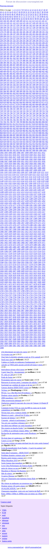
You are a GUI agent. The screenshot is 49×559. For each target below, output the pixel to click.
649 (20, 100)
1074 (27, 166)
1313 (27, 212)
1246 (22, 199)
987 (46, 148)
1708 (22, 291)
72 (24, 16)
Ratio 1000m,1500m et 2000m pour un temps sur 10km (21, 494)
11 (28, 10)
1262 (43, 201)
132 (46, 23)
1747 (2, 300)
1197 (2, 190)
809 (4, 124)
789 (37, 120)
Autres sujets (7, 541)
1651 (14, 280)
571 (11, 89)
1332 (14, 216)
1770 (6, 304)
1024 (2, 157)
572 (14, 89)
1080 (6, 168)
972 (46, 146)
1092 (10, 170)
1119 (26, 174)
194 (4, 34)
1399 (18, 229)
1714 (2, 293)
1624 (39, 273)
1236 (27, 196)
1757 (43, 300)
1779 (43, 304)
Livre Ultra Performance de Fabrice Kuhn (16, 466)
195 (7, 34)
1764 (27, 302)
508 (1, 80)
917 (14, 139)
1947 (10, 339)
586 (11, 91)
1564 (18, 262)
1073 (22, 166)
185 (24, 32)
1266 (14, 203)
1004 (10, 153)
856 (11, 131)
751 (11, 115)
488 (33, 76)
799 (20, 122)
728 (33, 111)
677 (14, 104)
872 (14, 133)
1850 (18, 319)
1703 (2, 291)
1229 (43, 194)
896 (43, 135)
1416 (43, 232)
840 (7, 128)
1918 (27, 332)
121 (11, 23)
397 (30, 63)
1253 (6, 201)
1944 (43, 337)
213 (17, 36)
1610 (27, 271)
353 (33, 56)
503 (33, 78)
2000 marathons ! (7, 398)
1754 (31, 300)
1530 (14, 256)
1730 (22, 295)
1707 (18, 291)
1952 (31, 339)
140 (24, 25)
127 (30, 23)
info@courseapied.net (33, 547)
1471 (43, 242)
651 (27, 100)
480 (7, 76)
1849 (14, 319)
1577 (27, 264)
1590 (35, 267)
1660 (6, 282)
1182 (38, 185)
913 (1, 139)
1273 (43, 203)
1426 (39, 234)
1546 (35, 258)
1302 (27, 210)
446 (43, 69)
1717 (14, 293)
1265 (10, 203)
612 (46, 93)
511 (11, 80)
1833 (39, 315)
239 (4, 41)
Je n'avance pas (7, 354)
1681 (2, 286)
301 (11, 49)
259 (20, 43)
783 (17, 120)
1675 (22, 284)
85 (5, 19)
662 (14, 102)
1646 (39, 278)
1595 (10, 269)
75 (31, 16)
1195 (43, 188)
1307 (2, 212)
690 (7, 106)
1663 (18, 282)
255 (7, 43)
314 (4, 52)
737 (14, 113)
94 (26, 19)
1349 (39, 218)
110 (24, 21)
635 (24, 98)
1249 (35, 199)
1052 (27, 161)
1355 (18, 221)
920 (24, 139)
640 (40, 98)
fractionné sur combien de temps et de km (16, 385)
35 (35, 12)
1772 (14, 304)
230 (24, 38)
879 (37, 133)
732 (46, 111)
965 (24, 146)
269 (4, 45)
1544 (27, 258)
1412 (27, 232)
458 (33, 71)
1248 (31, 199)
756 (27, 115)
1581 (43, 264)
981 (27, 148)
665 (24, 102)
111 (27, 21)
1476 (18, 245)
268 (1, 45)
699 (37, 106)
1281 (31, 205)
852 (46, 128)
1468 (31, 242)
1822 (39, 313)
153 (17, 27)
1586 (18, 267)
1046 (2, 161)
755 (24, 115)
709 (20, 109)
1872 (18, 324)
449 (4, 71)
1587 (22, 267)
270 (7, 45)
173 (33, 30)
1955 (43, 339)
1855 (39, 319)
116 (43, 21)
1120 (30, 174)
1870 (10, 324)
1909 (35, 330)
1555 (27, 260)
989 (4, 150)
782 (14, 120)
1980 (10, 346)
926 (43, 139)
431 (43, 67)
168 (17, 30)
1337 (35, 216)
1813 (2, 313)
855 (7, 131)
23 (8, 12)
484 (20, 76)
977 (14, 148)
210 (7, 36)
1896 (27, 328)
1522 (27, 253)
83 (1, 19)
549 (37, 85)
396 (27, 63)
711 (27, 109)
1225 (27, 194)
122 (14, 23)
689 (4, 106)
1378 (22, 225)
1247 (27, 199)
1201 (18, 190)
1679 (39, 284)
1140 (14, 179)
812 (14, 124)
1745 (39, 297)
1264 (6, 203)
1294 (39, 207)
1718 (18, 293)
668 (33, 102)
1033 (39, 157)
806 (43, 122)
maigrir (4, 536)
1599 (27, 269)
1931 (35, 335)
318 (17, 52)
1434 (27, 236)
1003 (6, 153)
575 (24, 89)
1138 (6, 179)
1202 (22, 190)
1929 (27, 335)
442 (30, 69)
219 (37, 36)
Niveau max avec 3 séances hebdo (14, 413)
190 (40, 32)
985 (40, 148)
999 (37, 150)
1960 (18, 341)
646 (11, 100)
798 (17, 122)
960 (7, 146)
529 (20, 82)
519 (37, 80)
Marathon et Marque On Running (13, 471)
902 (14, 137)
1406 (2, 232)
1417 (2, 234)
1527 (2, 256)
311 (43, 49)
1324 (27, 214)
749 (4, 115)
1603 (43, 269)
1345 (22, 218)
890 (24, 135)
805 (40, 122)
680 (24, 104)
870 (7, 133)
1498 (18, 249)
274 (20, 45)
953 (33, 144)
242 (14, 41)
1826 (10, 315)
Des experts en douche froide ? (12, 428)
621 (27, 95)
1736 (2, 297)
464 (4, 74)
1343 (14, 218)
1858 (6, 321)
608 (33, 93)
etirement (5, 523)
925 (40, 139)
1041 (27, 159)
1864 (31, 321)
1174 (6, 185)
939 (37, 142)
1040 (22, 159)
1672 (10, 284)
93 (24, 19)
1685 (18, 286)
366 (27, 58)
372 (46, 58)
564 (37, 87)
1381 (35, 225)
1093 (14, 170)
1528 (6, 256)
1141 (18, 179)
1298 (10, 210)
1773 (18, 304)
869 (4, 133)
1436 (35, 236)
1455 (22, 240)
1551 (10, 260)
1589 (31, 267)
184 (20, 32)
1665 (27, 282)
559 (20, 87)
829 (20, 126)
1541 (14, 258)
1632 (27, 275)
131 (43, 23)
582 (46, 89)
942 (46, 142)
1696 (18, 289)
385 (40, 60)
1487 (18, 247)
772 (30, 117)
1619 (18, 273)
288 (17, 47)
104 (4, 21)
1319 (6, 214)
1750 (14, 300)
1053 (31, 161)
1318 (2, 214)
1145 (34, 179)
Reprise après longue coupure (12, 458)
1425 (35, 234)
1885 (27, 326)
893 (33, 135)
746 (43, 113)
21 (3, 12)
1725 (2, 295)
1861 (18, 321)
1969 (10, 343)
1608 (18, 271)
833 (33, 126)
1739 (14, 297)
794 (4, 122)
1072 (18, 166)
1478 (27, 245)
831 (27, 126)
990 (7, 150)
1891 (6, 328)
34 (33, 12)
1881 (10, 326)
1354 (14, 221)
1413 (31, 232)
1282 (35, 205)
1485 (10, 247)
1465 (18, 242)
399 (37, 63)
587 (14, 91)
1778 (39, 304)
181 (11, 32)
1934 (2, 337)
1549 (2, 260)
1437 (39, 236)
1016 (14, 155)
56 (35, 14)
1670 (2, 284)
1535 (35, 256)
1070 (10, 166)
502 (30, 78)
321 (27, 52)
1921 (39, 332)
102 (47, 19)
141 (27, 25)
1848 (10, 319)
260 (24, 43)
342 (46, 54)
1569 (39, 262)
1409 (14, 232)
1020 (31, 155)
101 (43, 19)
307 (30, 49)
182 (14, 32)
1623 (35, 273)
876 (27, 133)
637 (30, 98)
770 (24, 117)
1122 (38, 174)
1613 (39, 271)
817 (30, 124)
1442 (14, 238)
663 (17, 102)
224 (4, 38)
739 (20, 113)
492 (46, 76)
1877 (39, 324)
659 (4, 102)
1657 (39, 280)
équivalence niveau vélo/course (12, 369)
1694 (10, 289)
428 (33, 67)
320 (24, 52)
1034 (43, 157)
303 (17, 49)
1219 (2, 194)
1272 (39, 203)
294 (37, 47)
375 (7, 60)
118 (1, 23)
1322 (18, 214)
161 (43, 27)
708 (17, 109)
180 (7, 32)
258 (17, 43)
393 (17, 63)
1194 (38, 188)
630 (7, 98)
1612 (35, 271)
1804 (10, 311)
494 (4, 78)
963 (17, 146)
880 (40, 133)
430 (40, 67)
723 (17, 111)
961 (11, 146)
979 (20, 148)
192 (46, 32)
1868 (2, 324)
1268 (22, 203)
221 (43, 36)
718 (1, 111)
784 (20, 120)
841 (11, 128)
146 (43, 25)
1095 (22, 170)
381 (27, 60)
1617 (10, 273)
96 (31, 19)
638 (33, 98)
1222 (14, 194)
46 (12, 14)
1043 (35, 159)
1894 (18, 328)
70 (19, 16)
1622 (31, 273)
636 (27, 98)
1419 (10, 234)
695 (24, 106)
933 (17, 142)
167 (14, 30)
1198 (6, 190)
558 (17, 87)
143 (33, 25)
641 (43, 98)
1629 (14, 275)
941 (43, 142)
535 (40, 82)
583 (1, 91)
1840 (22, 317)
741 (27, 113)
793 (1, 122)
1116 (14, 174)
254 (4, 43)
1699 (31, 289)
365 (24, 58)
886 (11, 135)
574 (20, 89)
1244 (14, 199)
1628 (10, 275)
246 (27, 41)
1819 (27, 313)
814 (20, 124)
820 (40, 124)
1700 (35, 289)
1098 (35, 170)
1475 (14, 245)
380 (24, 60)
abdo (4, 531)
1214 (27, 192)
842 (14, 128)
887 (14, 135)
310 (40, 49)
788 (33, 120)
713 (33, 109)
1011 (39, 153)
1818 (22, 313)
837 (46, 126)
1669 (43, 282)
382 (30, 60)
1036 (6, 159)
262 (30, 43)
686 (43, 104)
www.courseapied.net (16, 547)
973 (1, 148)
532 (30, 82)
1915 (14, 332)
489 (37, 76)
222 (46, 36)
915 (7, 139)
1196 (46, 188)
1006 (18, 153)
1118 (22, 174)
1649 (6, 280)
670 (40, 102)
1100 (43, 170)
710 (24, 109)
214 (20, 36)
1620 (22, 273)
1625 (43, 273)
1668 (39, 282)
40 (47, 12)
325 (40, 52)
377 (14, 60)
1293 (35, 207)
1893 (14, 328)
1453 (14, 240)
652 (30, 100)
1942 (35, 337)
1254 (10, 201)
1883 (18, 326)
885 (7, 135)
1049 (14, 161)
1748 (6, 300)
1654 (27, 280)
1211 (14, 192)
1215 (31, 192)
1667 (35, 282)
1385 (6, 227)
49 (19, 14)
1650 (10, 280)
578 (33, 89)
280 (40, 45)
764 (4, 117)
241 (11, 41)
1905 (18, 330)
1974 (31, 343)
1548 (43, 258)
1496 (10, 249)
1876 (35, 324)
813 (17, 124)
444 (37, 69)
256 (11, 43)
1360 (39, 221)
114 (36, 21)
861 (27, 131)
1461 (2, 242)
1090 (2, 170)
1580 (39, 264)
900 (7, 137)
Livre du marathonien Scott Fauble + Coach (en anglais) (22, 448)
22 (5, 12)
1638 (6, 278)
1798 (31, 308)
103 (1, 21)
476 (43, 74)
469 (20, 74)
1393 (39, 227)
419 (4, 67)
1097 (31, 170)
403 (1, 65)
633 (17, 98)
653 (33, 100)
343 (1, 56)
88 (12, 19)
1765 (31, 302)
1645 (35, 278)
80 (42, 16)
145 (40, 25)
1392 (35, 227)
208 (1, 36)
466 (11, 74)
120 (7, 23)
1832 (35, 315)
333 (17, 54)
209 (4, 36)
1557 (35, 260)
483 (17, 76)
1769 (2, 304)
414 (37, 65)
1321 (14, 214)
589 (20, 91)
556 (11, 87)
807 (46, 122)
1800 (39, 308)
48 (17, 14)
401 (43, 63)
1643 (27, 278)
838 (1, 128)
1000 (40, 150)
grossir (4, 533)
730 (40, 111)
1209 (6, 192)
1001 (45, 150)
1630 (18, 275)
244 (20, 41)
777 (46, 117)
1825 (6, 315)
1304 (35, 210)
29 (22, 12)
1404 (39, 229)
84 (3, 19)
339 (37, 54)
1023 (43, 155)
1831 (31, 315)
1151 (10, 181)
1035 (2, 159)
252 (46, 41)
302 (14, 49)
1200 (14, 190)
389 (4, 63)
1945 (2, 339)
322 (30, 52)
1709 (27, 291)
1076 (35, 166)
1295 (43, 207)
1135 (43, 177)
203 (33, 34)
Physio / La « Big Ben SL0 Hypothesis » (16, 393)
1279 (22, 205)
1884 (22, 326)
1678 (35, 284)
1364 (10, 223)
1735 (43, 295)
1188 (14, 188)
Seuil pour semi (7, 360)
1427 (43, 234)
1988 (43, 346)
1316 (39, 212)
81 (45, 16)
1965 (39, 341)
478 (1, 76)
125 (23, 23)
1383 (43, 225)
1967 (2, 343)
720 (7, 111)
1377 (18, 225)
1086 (31, 168)
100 (40, 19)
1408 (10, 232)
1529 (10, 256)
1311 (18, 212)
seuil (4, 515)
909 (37, 137)
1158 (38, 181)
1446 (31, 238)
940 (40, 142)
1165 (18, 183)
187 (30, 32)
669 (37, 102)
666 (27, 102)
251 (43, 41)
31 (26, 12)
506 (43, 78)
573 (17, 89)
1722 (35, 293)
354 (37, 56)
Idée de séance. (6, 473)
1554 (22, 260)
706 (11, 109)
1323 (22, 214)
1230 (2, 196)
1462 (6, 242)
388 (1, 63)
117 (46, 21)
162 (46, 27)
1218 (43, 192)
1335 (27, 216)
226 (11, 38)
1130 (22, 177)
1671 (6, 284)
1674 (18, 284)
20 (1, 12)
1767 (39, 302)
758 (33, 115)
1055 (39, 161)
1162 (6, 183)
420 (7, 67)
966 (27, 146)
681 (27, 104)
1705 (10, 291)
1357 (27, 221)
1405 (43, 229)
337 (30, 54)
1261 (39, 201)
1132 (30, 177)
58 (40, 14)
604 (20, 93)
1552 (14, 260)
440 (24, 69)
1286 (6, 207)
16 (40, 10)
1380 (31, 225)
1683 (10, 286)
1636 (43, 275)
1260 (35, 201)
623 (33, 95)
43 (5, 14)
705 (7, 109)
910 (40, 137)
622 (30, 95)
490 (40, 76)
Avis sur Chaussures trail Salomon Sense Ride (18, 479)
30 (24, 12)
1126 (6, 177)
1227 (35, 194)
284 (4, 47)
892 (30, 135)
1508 (14, 251)
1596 (14, 269)
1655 (31, 280)
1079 (2, 168)
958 (1, 146)
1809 (31, 311)
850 (40, 128)
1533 (27, 256)
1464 (14, 242)
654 (37, 100)
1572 (6, 264)
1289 (18, 207)
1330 (6, 216)
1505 (2, 251)
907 (30, 137)
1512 (31, 251)
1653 (22, 280)
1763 (22, 302)
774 (37, 117)
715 (40, 109)
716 (43, 109)
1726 (6, 295)
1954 (39, 339)
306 (27, 49)
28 (19, 12)
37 (40, 12)
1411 (22, 232)
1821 (35, 313)
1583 (6, 267)
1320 (10, 214)
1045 (43, 159)
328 (1, 54)
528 (17, 82)
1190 (22, 188)
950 (24, 144)
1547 (39, 258)
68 (15, 16)
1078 (43, 166)
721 (11, 111)
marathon (5, 518)
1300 (18, 210)
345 (7, 56)
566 (43, 87)
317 (14, 52)
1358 (31, 221)
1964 (35, 341)
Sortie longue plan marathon (11, 463)
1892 (10, 328)
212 (14, 36)
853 (1, 131)
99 (38, 19)
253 (1, 43)
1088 (39, 168)
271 (11, 45)
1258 (27, 201)
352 (30, 56)
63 (3, 16)
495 (7, 78)
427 (30, 67)
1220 (6, 194)
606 (27, 93)
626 (43, 95)
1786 (27, 306)
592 (30, 91)
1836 (6, 317)
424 (20, 67)
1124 (46, 174)
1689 (35, 286)
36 (38, 12)
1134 (38, 177)
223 (1, 38)
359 (4, 58)
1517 (6, 253)
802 (30, 122)
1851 (22, 319)
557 (14, 87)
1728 (14, 295)
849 (37, 128)
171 (27, 30)
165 (7, 30)
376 (11, 60)
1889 (43, 326)
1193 (34, 188)
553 (1, 87)
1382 (39, 225)
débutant (5, 520)
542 (14, 85)
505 (40, 78)
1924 (6, 335)
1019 (27, 155)
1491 (35, 247)
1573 (10, 264)
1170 (38, 183)
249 (37, 41)
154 (20, 27)
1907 (27, 330)
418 (1, 67)
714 (37, 109)
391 (11, 63)
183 (17, 32)
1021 (35, 155)
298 (1, 49)
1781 (6, 306)
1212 (18, 192)
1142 (22, 179)
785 (24, 120)
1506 (6, 251)
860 (24, 131)
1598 (22, 269)
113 (33, 21)
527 (14, 82)
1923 (2, 335)
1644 (31, 278)
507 (46, 78)
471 (27, 74)
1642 (22, 278)
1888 (39, 326)
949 (20, 144)
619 (20, 95)
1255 (14, 201)
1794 (14, 308)
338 (33, 54)
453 (17, 71)
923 (33, 139)
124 (20, 23)
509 (4, 80)
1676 (27, 284)
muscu (4, 528)
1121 (34, 174)
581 (43, 89)
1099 (39, 170)
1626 (2, 275)
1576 (22, 264)
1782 (10, 306)
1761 (14, 302)
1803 (6, 311)
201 (27, 34)
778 (1, 120)
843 (17, 128)
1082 (14, 168)
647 (14, 100)
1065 (35, 163)
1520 (18, 253)
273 (17, 45)
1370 (35, 223)
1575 (18, 264)
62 (1, 16)
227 (14, 38)
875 (24, 133)
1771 (10, 304)
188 (33, 32)
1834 (43, 315)
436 (11, 69)
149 (4, 27)
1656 (35, 280)
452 (14, 71)
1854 (35, 319)
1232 (10, 196)
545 (24, 85)
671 (43, 102)
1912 (2, 332)
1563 (14, 262)
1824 (2, 315)
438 (17, 69)
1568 (35, 262)
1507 (10, 251)
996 (27, 150)
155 (24, 27)
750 (7, 115)
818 (33, 124)
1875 (31, 324)
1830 (27, 315)
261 (27, 43)
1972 (22, 343)
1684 (14, 286)
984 (37, 148)
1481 (39, 245)
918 (17, 139)
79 (40, 16)
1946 (6, 339)
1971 (18, 343)
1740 (18, 297)
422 (14, 67)
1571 (2, 264)
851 (43, 128)
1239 (39, 196)
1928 (22, 335)
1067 (43, 163)
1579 (35, 264)
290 (24, 47)
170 (24, 30)
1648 (2, 280)
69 (17, 16)
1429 (6, 236)
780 (7, 120)
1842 (31, 317)
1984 (27, 346)
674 (4, 104)
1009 (31, 153)
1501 (31, 249)
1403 (35, 229)
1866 (39, 321)
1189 (18, 188)
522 (46, 80)
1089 (43, 168)
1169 (34, 183)
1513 (35, 251)
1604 (2, 271)
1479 (31, 245)
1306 (43, 210)
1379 (27, 225)
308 (33, 49)
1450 (2, 240)
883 (1, 135)
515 (24, 80)
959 (4, 146)
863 (33, 131)
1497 (14, 249)
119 (4, 23)
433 (1, 69)
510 (7, 80)
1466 (22, 242)
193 (1, 34)
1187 (10, 188)
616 (11, 95)
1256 (18, 201)
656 (43, 100)
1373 (2, 225)
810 (7, 124)
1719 (22, 293)
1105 (18, 172)
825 (7, 126)
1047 (6, 161)
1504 (43, 249)
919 (20, 139)
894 (37, 135)
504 (37, 78)
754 (20, 115)
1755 (35, 300)
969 (37, 146)
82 (47, 16)
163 (1, 30)
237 (46, 38)
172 (30, 30)
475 (40, 74)
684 (37, 104)
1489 (27, 247)
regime (4, 538)
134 (4, 25)
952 (30, 144)
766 (11, 117)
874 (20, 133)
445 (40, 69)
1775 (27, 304)
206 (43, 34)
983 (33, 148)
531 (27, 82)
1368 (27, 223)
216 (27, 36)
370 (40, 58)
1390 (27, 227)
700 (40, 106)
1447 (35, 238)
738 (17, 113)
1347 (31, 218)
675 (7, 104)
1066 (39, 163)
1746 (43, 297)
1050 (18, 161)
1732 (31, 295)
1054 (35, 161)
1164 (14, 183)
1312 (22, 212)
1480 (35, 245)
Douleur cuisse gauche (9, 395)
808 (1, 124)
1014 (6, 155)
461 (43, 71)
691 (11, 106)
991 (11, 150)
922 (30, 139)
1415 (39, 232)
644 (4, 100)
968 (33, 146)
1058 (6, 163)
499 (20, 78)
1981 (14, 346)
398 (33, 63)
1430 (10, 236)
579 (37, 89)
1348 (35, 218)
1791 (2, 308)
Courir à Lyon (6, 441)
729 (37, 111)
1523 (31, 253)
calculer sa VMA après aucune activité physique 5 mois (22, 365)
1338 (39, 216)
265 (40, 43)
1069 (6, 166)
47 (15, 14)
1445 (27, 238)
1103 (10, 172)
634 (20, 98)
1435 (31, 236)
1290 (22, 207)
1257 (22, 201)
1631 (22, 275)
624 (37, 95)
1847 (6, 319)
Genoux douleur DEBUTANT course (15, 388)
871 (11, 133)
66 (10, 16)
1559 (43, 260)
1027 (14, 157)
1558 (39, 260)
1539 (6, 258)
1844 (39, 317)
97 (33, 19)
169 (20, 30)
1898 (35, 328)
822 (46, 124)
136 (11, 25)
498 (17, 78)
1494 (2, 249)
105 (7, 21)
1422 (22, 234)
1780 (2, 306)
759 (37, 115)
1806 (18, 311)
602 (14, 93)
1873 (22, 324)
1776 (31, 304)
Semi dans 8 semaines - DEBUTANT (15, 453)
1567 (31, 262)
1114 (6, 174)
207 (46, 34)
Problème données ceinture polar (13, 455)
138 (17, 25)
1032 (35, 157)
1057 (2, 163)
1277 (14, 205)
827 (14, 126)
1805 (14, 311)
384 (37, 60)
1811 (39, 311)
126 (27, 23)
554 (4, 87)
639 (37, 98)
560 (24, 87)
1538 (2, 258)
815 (24, 124)
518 (33, 80)
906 (27, 137)
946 (11, 144)
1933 (43, 335)
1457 (31, 240)
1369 (31, 223)
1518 (10, 253)
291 (27, 47)
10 (26, 10)
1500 (27, 249)
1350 (43, 218)
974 (4, 148)
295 (40, 47)
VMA (4, 510)
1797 (27, 308)
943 (1, 144)
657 (46, 100)
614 (4, 95)
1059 (10, 163)
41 (1, 14)
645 (7, 100)
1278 (18, 205)
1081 (10, 168)
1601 (35, 269)
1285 (2, 207)
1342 (10, 218)
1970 (14, 343)
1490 (31, 247)
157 (30, 27)
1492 (39, 247)
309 (37, 49)
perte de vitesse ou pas (9, 468)
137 (14, 25)
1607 (14, 271)
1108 (30, 172)
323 (33, 52)
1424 (31, 234)
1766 (35, 302)
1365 (14, 223)
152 (14, 27)
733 (1, 113)
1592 (43, 267)
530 (24, 82)
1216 (35, 192)
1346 (27, 218)
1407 (6, 232)
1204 (31, 190)
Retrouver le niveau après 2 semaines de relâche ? (19, 382)
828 (17, 126)
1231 (6, 196)
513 (17, 80)
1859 (10, 321)
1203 (26, 190)
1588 (27, 267)
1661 (10, 282)
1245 (18, 199)
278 (33, 45)
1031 (31, 157)
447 (46, 69)
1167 (26, 183)
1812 (43, 311)
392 (14, 63)
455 (24, 71)
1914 (10, 332)
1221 (10, 194)
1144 (30, 179)
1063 (27, 163)
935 (24, 142)
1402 (31, 229)
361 (11, 58)
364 (20, 58)
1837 (10, 317)
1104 (14, 172)
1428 (2, 236)
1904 (14, 330)
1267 (18, 203)
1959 (14, 341)
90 (17, 19)
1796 (22, 308)
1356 (22, 221)
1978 (2, 346)
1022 (39, 155)
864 (37, 131)
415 (40, 65)
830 (24, 126)
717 (46, 109)
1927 (18, 335)
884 (4, 135)
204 (37, 34)
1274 (2, 205)
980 (24, 148)
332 (14, 54)
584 (4, 91)
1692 (2, 289)
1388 (18, 227)
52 (26, 14)
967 (30, 146)
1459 (39, 240)
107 (14, 21)
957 (46, 144)
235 (40, 38)
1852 (27, 319)
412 (30, 65)
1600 (31, 269)
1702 (43, 289)
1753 (27, 300)
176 (43, 30)
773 (33, 117)
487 (30, 76)
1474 (10, 245)
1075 (31, 166)
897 (46, 135)
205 (40, 34)
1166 (22, 183)
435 (7, 69)
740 (24, 113)
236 (43, 38)
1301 (22, 210)
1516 (2, 253)
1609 (22, 271)
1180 (30, 185)
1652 (18, 280)
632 (14, 98)
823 (1, 126)
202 (30, 34)
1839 (18, 317)
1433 (22, 236)
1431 (14, 236)
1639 (10, 278)
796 (11, 122)
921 (27, 139)
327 (46, 52)
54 (31, 14)
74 (29, 16)
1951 (27, 339)
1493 (43, 247)
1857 (2, 321)
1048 (10, 161)
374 (4, 60)
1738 (10, 297)
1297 (6, 210)
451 (11, 71)
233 (33, 38)
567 (46, 87)
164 (4, 30)
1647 (43, 278)
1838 (14, 317)
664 (20, 102)
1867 (43, 321)
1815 (10, 313)
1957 (6, 341)
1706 (14, 291)
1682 (6, 286)
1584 (10, 267)
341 (43, 54)
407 (14, 65)
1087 (35, 168)
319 (20, 52)
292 (30, 47)
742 (30, 113)
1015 (10, 155)
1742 (27, 297)
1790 (43, 306)
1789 (39, 306)
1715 (6, 293)
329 (4, 54)
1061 (18, 163)
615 (7, 95)
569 (4, 89)
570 (7, 89)
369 (37, 58)
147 (46, 25)
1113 (2, 174)
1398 (14, 229)
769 (20, 117)
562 (30, 87)
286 (11, 47)
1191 (26, 188)
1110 (38, 172)
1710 (31, 291)
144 (37, 25)
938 (33, 142)
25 (12, 12)
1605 (6, 271)
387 (46, 60)
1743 (31, 297)
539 (4, 85)
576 (27, 89)
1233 (14, 196)
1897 (31, 328)
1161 (2, 183)
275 (24, 45)
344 (4, 56)
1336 (31, 216)
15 (37, 10)
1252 (2, 201)
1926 (14, 335)
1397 (10, 229)
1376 (14, 225)
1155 (26, 181)
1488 (22, 247)
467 (14, 74)
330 (7, 54)
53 (29, 14)
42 (3, 14)
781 (11, 120)
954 (37, 144)
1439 (2, 238)
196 (11, 34)
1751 (18, 300)
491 (43, 76)
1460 (43, 240)
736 (11, 113)
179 (4, 32)
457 (30, 71)
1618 (14, 273)
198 (17, 34)
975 (7, 148)
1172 (46, 183)
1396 (6, 229)
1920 (35, 332)
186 (27, 32)
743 (33, 113)
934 (20, 142)
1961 (22, 341)
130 (40, 23)
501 (27, 78)
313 (1, 52)
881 (43, 133)
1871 (14, 324)
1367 (22, 223)
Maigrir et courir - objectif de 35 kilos (15, 415)
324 (37, 52)
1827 (14, 315)
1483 (2, 247)
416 (43, 65)
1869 (6, 324)
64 (5, 16)
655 (40, 100)
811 (11, 124)
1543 (22, 258)
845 (24, 128)
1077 (39, 166)
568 (1, 89)
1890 (2, 328)
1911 (43, 330)
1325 (31, 214)
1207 (43, 190)
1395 (2, 229)
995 (24, 150)
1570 (43, 262)
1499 (22, 249)
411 (27, 65)
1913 (6, 332)
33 (31, 12)
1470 (39, 242)
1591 (39, 267)
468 (17, 74)
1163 (10, 183)
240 (7, 41)
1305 (39, 210)
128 (33, 23)
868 (1, 133)
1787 (31, 306)
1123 (42, 174)
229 (20, 38)
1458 (35, 240)
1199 (10, 190)
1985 (31, 346)
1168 (30, 183)
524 (4, 82)
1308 (6, 212)
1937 (14, 337)
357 (46, 56)
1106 (22, 172)
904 (20, 137)
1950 (22, 339)
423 (17, 67)
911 (43, 137)
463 (1, 74)
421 (11, 67)
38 (42, 12)
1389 (22, 227)
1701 (39, 289)
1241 (2, 199)
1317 (43, 212)
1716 (10, 293)
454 (20, 71)
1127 (10, 177)
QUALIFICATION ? (9, 488)
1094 (18, 170)
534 (37, 82)
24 (10, 12)
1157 (34, 181)
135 (7, 25)
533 (33, 82)
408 (17, 65)
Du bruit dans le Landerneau (11, 438)
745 (40, 113)
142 (30, 25)
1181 (34, 185)
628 (1, 98)
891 (27, 135)
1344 (18, 218)
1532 (22, 256)
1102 (6, 172)
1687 (27, 286)
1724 (43, 293)
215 (24, 36)
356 (43, 56)
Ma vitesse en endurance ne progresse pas (17, 483)
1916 (18, 332)
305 (24, 49)
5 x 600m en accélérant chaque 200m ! (15, 431)
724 (20, 111)
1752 (22, 300)
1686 (22, 286)
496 (11, 78)
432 (46, 67)
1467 (27, 242)
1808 (27, 311)
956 (43, 144)
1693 (6, 289)
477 (46, 74)
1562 (10, 262)
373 (1, 60)
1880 (6, 326)
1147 (43, 179)
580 (40, 89)
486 (27, 76)
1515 (43, 251)
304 (20, 49)
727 (30, 111)
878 (33, 133)
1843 (35, 317)
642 (46, 98)
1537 (43, 256)
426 (27, 67)
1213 (22, 192)
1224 (22, 194)
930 (7, 142)
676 (11, 104)
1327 (39, 214)
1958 (10, 341)
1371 (39, 223)
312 (46, 49)
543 (17, 85)
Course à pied (6, 502)
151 (11, 27)
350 (24, 56)
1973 (27, 343)
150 (7, 27)
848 (33, 128)
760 (40, 115)
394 (20, 63)
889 (20, 135)
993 (17, 150)
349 (20, 56)
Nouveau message (6, 6)
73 (26, 16)
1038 (14, 159)
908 (33, 137)
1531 (18, 256)
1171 (43, 183)
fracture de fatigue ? (8, 418)
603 (17, 93)
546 (27, 85)
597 (46, 91)
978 (17, 148)
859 (20, 131)
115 (39, 21)
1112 (46, 172)
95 (29, 19)
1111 (42, 172)
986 (43, 148)
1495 (6, 249)
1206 (39, 190)
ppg (3, 526)
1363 (6, 223)
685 (40, 104)
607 (30, 93)
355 (40, 56)
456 (27, 71)
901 (11, 137)
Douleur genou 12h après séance (13, 486)
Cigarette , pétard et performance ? (14, 420)
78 (38, 16)
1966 (43, 341)
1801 (43, 308)
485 (24, 76)
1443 (18, 238)
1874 (27, 324)
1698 (27, 289)
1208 (2, 192)
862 (30, 131)
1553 (18, 260)
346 (11, 56)
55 (33, 14)
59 (42, 14)
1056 (43, 161)
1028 (18, 157)
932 (14, 142)
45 (10, 14)
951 (27, 144)
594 (37, 91)
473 (33, 74)
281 (43, 45)
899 (4, 137)
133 (1, 25)
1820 (31, 313)
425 (24, 67)
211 (11, 36)
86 (8, 19)
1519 (14, 253)
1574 (14, 264)
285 (7, 47)
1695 (14, 289)
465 (7, 74)
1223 (18, 194)
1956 (2, 341)
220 (40, 36)
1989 (2, 348)
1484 (6, 247)
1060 (14, 163)
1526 (43, 253)
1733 (35, 295)
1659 (2, 282)
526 (11, 82)
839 (4, 128)
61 (47, 14)
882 (46, 133)
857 (14, 131)
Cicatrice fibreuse (7, 476)
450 (7, 71)
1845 (43, 317)
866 (43, 131)
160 (40, 27)
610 (40, 93)
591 (27, 91)
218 (33, 36)
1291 (27, 207)
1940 (27, 337)
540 (7, 85)
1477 (22, 245)
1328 (43, 214)
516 (27, 80)
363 (17, 58)
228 (17, 38)
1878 (43, 324)
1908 (31, 330)
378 (17, 60)
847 (30, 128)
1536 (39, 256)
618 (17, 95)
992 (14, 150)
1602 (39, 269)
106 (11, 21)
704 (4, 109)
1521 (22, 253)
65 (8, 16)
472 (30, 74)
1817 (18, 313)
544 (20, 85)
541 (11, 85)
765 (7, 117)
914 (4, 139)
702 (46, 106)
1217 (39, 192)
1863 (27, 321)
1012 (43, 153)
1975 (35, 343)
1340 (2, 218)
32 (29, 12)
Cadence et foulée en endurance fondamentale (18, 362)
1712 (39, 291)
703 (1, 109)
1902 (6, 330)
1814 (6, 313)
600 (7, 93)
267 (46, 43)
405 (7, 65)
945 (7, 144)
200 (24, 34)
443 (33, 69)
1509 (18, 251)
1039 (18, 159)
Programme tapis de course (11, 380)
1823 (43, 313)
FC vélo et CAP (7, 375)
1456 (27, 240)
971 (43, 146)
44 (8, 14)
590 (24, 91)
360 (7, 58)
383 (33, 60)
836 (43, 126)
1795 (18, 308)
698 (33, 106)
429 (37, 67)
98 (35, 19)
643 (1, 100)
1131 (26, 177)
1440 (6, 238)
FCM (4, 513)
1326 (35, 214)
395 (24, 63)
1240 (43, 196)
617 (14, 95)
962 (14, 146)
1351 (2, 221)
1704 (6, 291)
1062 (22, 163)
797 (14, 122)
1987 (39, 346)
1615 (2, 273)
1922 (43, 332)
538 (1, 85)
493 (1, 78)
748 (1, 115)
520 (40, 80)
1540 (10, 258)
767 (14, 117)
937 (30, 142)
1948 (14, 339)
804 (37, 122)
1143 (26, 179)
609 (37, 93)
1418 (6, 234)
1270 (31, 203)
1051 (22, 161)
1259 (31, 201)
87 (10, 19)
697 (30, 106)
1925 (10, 335)
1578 (31, 264)
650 (24, 100)
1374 (6, 225)
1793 (10, 308)
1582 (2, 267)
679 (20, 104)
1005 (14, 153)
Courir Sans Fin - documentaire (12, 372)
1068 (2, 166)
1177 (18, 185)
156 (27, 27)
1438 (43, 236)
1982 (18, 346)
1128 (14, 177)
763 (1, 117)
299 (4, 49)
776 (43, 117)
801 (27, 122)
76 (33, 16)
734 (4, 113)
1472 (2, 245)
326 (43, 52)
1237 (31, 196)
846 (27, 128)
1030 (27, 157)
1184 (46, 185)
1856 (43, 319)
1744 (35, 297)
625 (40, 95)
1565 (22, 262)
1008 (27, 153)
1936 (10, 337)
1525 (39, 253)
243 (17, 41)
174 (37, 30)
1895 (22, 328)
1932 (39, 335)
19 (46, 10)
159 (37, 27)
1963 (31, 341)
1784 (18, 306)
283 (1, 47)
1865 (35, 321)
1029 (22, 157)
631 (11, 98)
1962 (27, 341)
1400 (22, 229)
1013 (2, 155)
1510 (22, 251)
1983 (22, 346)
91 (19, 19)
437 (14, 69)
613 (1, 95)
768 (17, 117)
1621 (27, 273)
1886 (31, 326)
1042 (31, 159)
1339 (43, 216)
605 (24, 93)
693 (17, 106)
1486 (14, 247)
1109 (34, 172)
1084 (22, 168)
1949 (18, 339)
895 (40, 135)
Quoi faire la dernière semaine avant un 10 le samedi (20, 357)
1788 (35, 306)
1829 (22, 315)
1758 (2, 302)
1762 (18, 302)
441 (27, 69)
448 (1, 71)
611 (43, 93)
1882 (14, 326)
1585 (14, 267)
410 (24, 65)
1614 (43, 271)
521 (43, 80)
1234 (18, 196)
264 (37, 43)
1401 (27, 229)
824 (4, 126)
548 (33, 85)
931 (11, 142)
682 (30, 104)
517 (30, 80)
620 (24, 95)
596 (43, 91)
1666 (31, 282)
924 (37, 139)
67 (12, 16)
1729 (18, 295)
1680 (43, 284)
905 (24, 137)
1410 (18, 232)
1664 (22, 282)
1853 (31, 319)
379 (20, 60)
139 (20, 25)
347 (14, 56)
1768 (43, 302)
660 (7, 102)
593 (33, 91)
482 (14, 76)
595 (40, 91)
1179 (26, 185)
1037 (10, 159)
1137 (2, 179)
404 (4, 65)
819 (37, 124)
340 (40, 54)
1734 (39, 295)
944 (4, 144)
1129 (18, 177)
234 (37, 38)
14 (35, 10)
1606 (10, 271)
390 (7, 63)
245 (24, 41)
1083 (18, 168)
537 (46, 82)
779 (4, 120)
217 (30, 36)
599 (4, 93)
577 (30, 89)
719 (4, 111)
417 (46, 65)
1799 (35, 308)
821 (43, 124)
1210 (10, 192)
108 (17, 21)
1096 (27, 170)
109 (20, 21)
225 (7, 38)
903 (17, 137)
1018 (22, 155)
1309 (10, 212)
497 (14, 78)
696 (27, 106)
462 (46, 71)
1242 (6, 199)
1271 (35, 203)
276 (27, 45)
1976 (39, 343)
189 (37, 32)
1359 (35, 221)
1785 (22, 306)
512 (14, 80)
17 (42, 10)
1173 (2, 185)
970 (40, 146)
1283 (39, 205)
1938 (18, 337)
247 (30, 41)
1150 (6, 181)
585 (7, 91)
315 (7, 52)
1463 (10, 242)
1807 (22, 311)
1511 (26, 251)
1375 (10, 225)
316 (11, 52)
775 (40, 117)
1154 (22, 181)
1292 (31, 207)
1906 (22, 330)
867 (46, 131)
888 (17, 135)
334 (20, 54)
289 (20, 47)
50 (22, 14)
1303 (31, 210)
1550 (6, 260)
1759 (6, 302)
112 (30, 21)
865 (40, 131)
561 (27, 87)
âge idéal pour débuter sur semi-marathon (16, 426)
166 (11, 30)
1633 (31, 275)
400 (40, 63)
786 (27, 120)
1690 (39, 286)
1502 (35, 249)
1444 (22, 238)
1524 (35, 253)
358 (1, 58)
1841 (27, 317)
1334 (22, 216)
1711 (35, 291)
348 (17, 56)
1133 (34, 177)
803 (33, 122)
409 (20, 65)
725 (24, 111)
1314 (31, 212)
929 (4, 142)
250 (40, 41)
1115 (10, 174)
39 (45, 12)
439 (20, 69)
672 (46, 102)
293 (33, 47)
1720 (27, 293)
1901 (2, 330)
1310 (14, 212)
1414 (35, 232)
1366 (18, 223)
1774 (22, 304)
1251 (43, 199)
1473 (6, 245)
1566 (27, 262)
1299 (14, 210)
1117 (18, 174)
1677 (31, 284)
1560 (2, 262)
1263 (2, 203)
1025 (6, 157)
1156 (30, 181)
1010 (35, 153)
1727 (10, 295)
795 (7, 122)
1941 (31, 337)
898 (1, 137)
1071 (14, 166)
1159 (43, 181)
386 (43, 60)
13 (33, 10)
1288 (14, 207)
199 (20, 34)
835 (40, 126)
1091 (6, 170)
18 (44, 10)
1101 (2, 172)
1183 (43, 185)
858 (17, 131)
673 (1, 104)
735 (7, 113)
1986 (35, 346)
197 (14, 34)
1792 (6, 308)
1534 (31, 256)
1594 (6, 269)
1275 (6, 205)
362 (14, 58)
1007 (22, 153)
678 (17, 104)
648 (17, 100)
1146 (38, 179)
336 (27, 54)
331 (11, 54)
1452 (10, 240)
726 (27, 111)
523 (1, 82)
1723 (39, 293)
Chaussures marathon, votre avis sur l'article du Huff (20, 491)
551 (43, 85)
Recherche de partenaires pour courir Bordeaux (18, 433)
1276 (10, 205)
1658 (43, 280)
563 (33, 87)
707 (14, 109)
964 (20, 146)
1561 (6, 262)
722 (14, 111)
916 (11, 139)
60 (45, 14)
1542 (18, 258)
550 (40, 85)
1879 (2, 326)
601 (11, 93)
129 (36, 23)
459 (37, 71)
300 (7, 49)
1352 (6, 221)
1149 (2, 181)
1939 (22, 337)
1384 (2, 227)
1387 (14, 227)
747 (46, 113)
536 (43, 82)
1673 (14, 284)
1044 (39, 159)
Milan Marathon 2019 (9, 460)
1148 (46, 179)
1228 (39, 194)
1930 (31, 335)
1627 (6, 275)
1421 (18, 234)
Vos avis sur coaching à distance (13, 423)
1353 (10, 221)
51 (24, 14)
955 (40, 144)
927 (46, 139)
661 (11, 102)
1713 (43, 291)
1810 (35, 311)
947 (14, 144)
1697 (22, 289)
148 (1, 27)
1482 (43, 245)
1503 (39, 249)
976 (11, 148)
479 (4, 76)
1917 (22, 332)
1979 (6, 346)
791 (43, 120)
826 (11, 126)
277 (30, 45)
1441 (10, 238)
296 (43, 47)
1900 (43, 328)
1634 (35, 275)
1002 (2, 153)
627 (46, 95)
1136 (46, 177)
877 (30, 133)
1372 (43, 223)
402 (46, 63)
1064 (31, 163)
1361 (43, 221)
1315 (35, 212)
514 (20, 80)
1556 (31, 260)
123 (17, 23)
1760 (10, 302)
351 (27, 56)
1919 (31, 332)
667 (30, 102)
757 (30, 115)
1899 (39, 328)
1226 (31, 194)
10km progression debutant (11, 400)
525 (7, 82)
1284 (43, 205)
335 (24, 54)
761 (43, 115)
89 (15, 19)
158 (33, 27)
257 (14, 43)
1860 (14, 321)
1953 (35, 339)
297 (46, 47)
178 (1, 32)
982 (30, 148)
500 (24, 78)
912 (46, 137)
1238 (35, 196)
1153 (18, 181)
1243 (10, 199)
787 (30, 120)
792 (46, 120)
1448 (39, 238)
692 (14, 106)
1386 (10, 227)
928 (1, 142)
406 (11, 65)
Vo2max (4, 390)
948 (17, 144)
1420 (14, 234)
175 (40, 30)
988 (1, 150)
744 (37, 113)
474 (37, 74)
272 (14, 45)
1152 (14, 181)
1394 (43, 227)
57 (38, 14)
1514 (39, 251)
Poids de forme (6, 377)
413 (33, 65)
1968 (6, 343)
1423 (27, 234)
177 (46, 30)
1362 (2, 223)
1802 (2, 311)
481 (11, 76)
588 (17, 91)
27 (17, 12)
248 (33, 41)
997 (30, 150)
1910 (39, 330)
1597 (18, 269)
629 (4, 98)
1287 (10, 207)
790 (40, 120)
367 (30, 58)
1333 (18, 216)
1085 (27, 168)
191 (43, 32)
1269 (27, 203)
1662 (14, 282)
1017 (18, 155)
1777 (35, 304)
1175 (10, 185)
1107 (26, 172)
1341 (6, 218)
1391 (31, 227)
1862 (22, 321)
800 (24, 122)
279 (37, 45)
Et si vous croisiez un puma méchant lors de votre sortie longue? (25, 443)
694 (20, 106)
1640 (14, 278)
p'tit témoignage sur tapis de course (14, 352)
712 (30, 109)
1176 (14, 185)
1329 (2, 216)
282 (46, 45)
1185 (2, 188)
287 (14, 47)
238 (1, 41)
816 (27, 124)
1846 (2, 319)
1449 (43, 238)
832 (30, 126)
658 (1, 102)
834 (37, 126)
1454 (18, 240)
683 (33, 104)
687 (46, 104)
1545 (31, 258)
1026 (10, 157)
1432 (18, 236)
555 (7, 87)
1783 (14, 306)
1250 (39, 199)
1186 (6, 188)
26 (15, 12)
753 (17, 115)
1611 (31, 271)
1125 (2, 177)
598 (1, 93)
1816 (14, 313)
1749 (10, 300)
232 (30, 38)
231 (27, 38)
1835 (2, 317)
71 (22, 16)
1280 (27, 205)
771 (27, 117)
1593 (2, 269)
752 (14, 115)
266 (43, 43)
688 (1, 106)
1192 (30, 188)
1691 (43, 286)
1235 (22, 196)
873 (17, 133)
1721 (31, 293)
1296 (2, 210)
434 (4, 69)
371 (43, 58)
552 (46, 85)
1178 (22, 185)
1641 (18, 278)
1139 (10, 179)
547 (30, 85)
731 (43, 111)
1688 (31, 286)
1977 (43, 343)
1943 (39, 337)
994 (20, 150)
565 (40, 87)
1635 (39, 275)
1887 (35, 326)
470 (24, 74)
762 (46, 115)
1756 (39, 300)
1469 (35, 242)
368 (33, 58)
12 (30, 10)
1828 (18, 315)
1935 (6, 337)
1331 (10, 216)
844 (20, 128)
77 (35, 16)
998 (33, 150)
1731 (27, 295)
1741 (22, 297)
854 (4, 131)
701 (43, 106)
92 (22, 19)
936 (27, 142)
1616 (6, 273)
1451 (6, 240)
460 (40, 71)
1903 (10, 330)
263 (33, 43)
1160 (46, 181)
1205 (35, 190)
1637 (2, 278)
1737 (6, 297)
